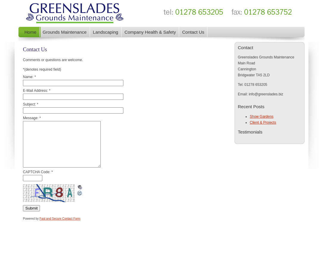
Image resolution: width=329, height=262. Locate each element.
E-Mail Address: (36, 91)
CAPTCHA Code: (38, 181)
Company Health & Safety (150, 32)
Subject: (30, 104)
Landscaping (105, 32)
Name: (29, 77)
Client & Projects (263, 122)
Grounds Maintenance (65, 32)
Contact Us (193, 32)
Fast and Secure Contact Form (60, 227)
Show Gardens (261, 116)
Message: (32, 118)
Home (30, 32)
